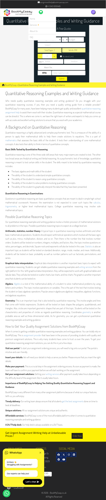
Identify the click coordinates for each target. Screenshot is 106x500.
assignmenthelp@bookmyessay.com (53, 2)
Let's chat (32, 482)
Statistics (89, 246)
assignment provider (32, 335)
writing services (85, 267)
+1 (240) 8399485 (53, 6)
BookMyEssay (9, 85)
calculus (96, 202)
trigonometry (11, 206)
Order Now (77, 435)
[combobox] (41, 61)
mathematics (11, 140)
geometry (87, 312)
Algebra (17, 283)
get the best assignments (73, 401)
